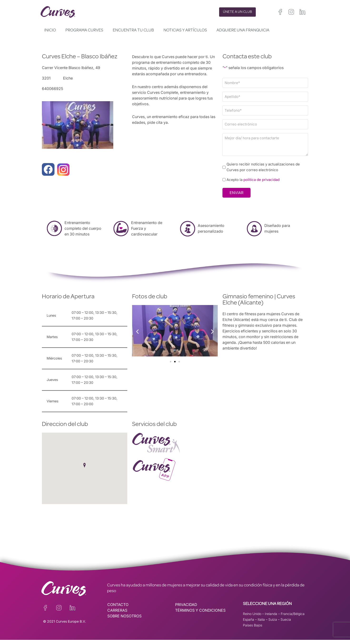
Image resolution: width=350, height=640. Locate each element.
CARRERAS (117, 610)
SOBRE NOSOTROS (124, 616)
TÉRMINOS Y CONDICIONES (200, 610)
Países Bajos (252, 625)
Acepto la (253, 180)
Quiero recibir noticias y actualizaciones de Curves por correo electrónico (263, 167)
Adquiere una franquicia (243, 30)
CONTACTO (117, 605)
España (248, 620)
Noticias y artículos (185, 30)
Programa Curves (84, 30)
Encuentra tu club (133, 30)
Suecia (286, 620)
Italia (261, 620)
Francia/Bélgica (293, 614)
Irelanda (271, 614)
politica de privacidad (262, 180)
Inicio (50, 30)
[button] (137, 332)
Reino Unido (252, 614)
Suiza (272, 620)
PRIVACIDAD (186, 605)
